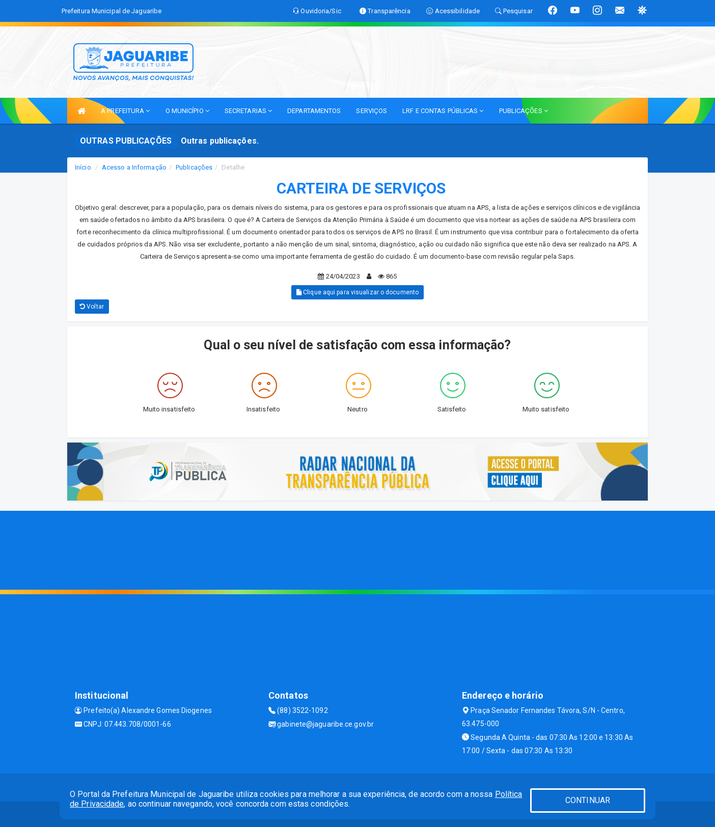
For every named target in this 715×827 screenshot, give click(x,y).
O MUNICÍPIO (187, 111)
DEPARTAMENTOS (314, 111)
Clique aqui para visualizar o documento (357, 292)
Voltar (92, 306)
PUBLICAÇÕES (523, 111)
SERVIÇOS (371, 111)
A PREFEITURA (125, 111)
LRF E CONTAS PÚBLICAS (442, 111)
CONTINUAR (587, 800)
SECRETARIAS (248, 111)
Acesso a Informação (134, 167)
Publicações (194, 167)
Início (83, 167)
